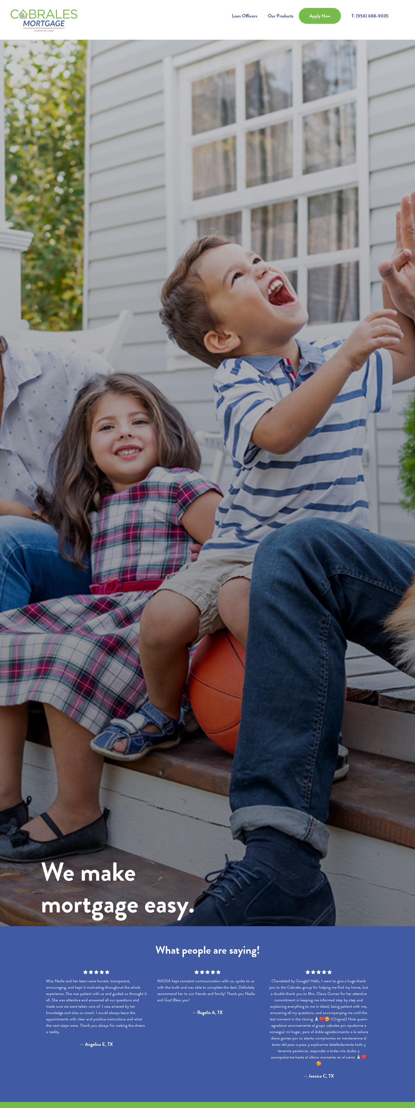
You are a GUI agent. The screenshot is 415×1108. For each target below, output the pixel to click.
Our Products (281, 15)
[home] (44, 20)
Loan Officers (244, 15)
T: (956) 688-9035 (370, 15)
